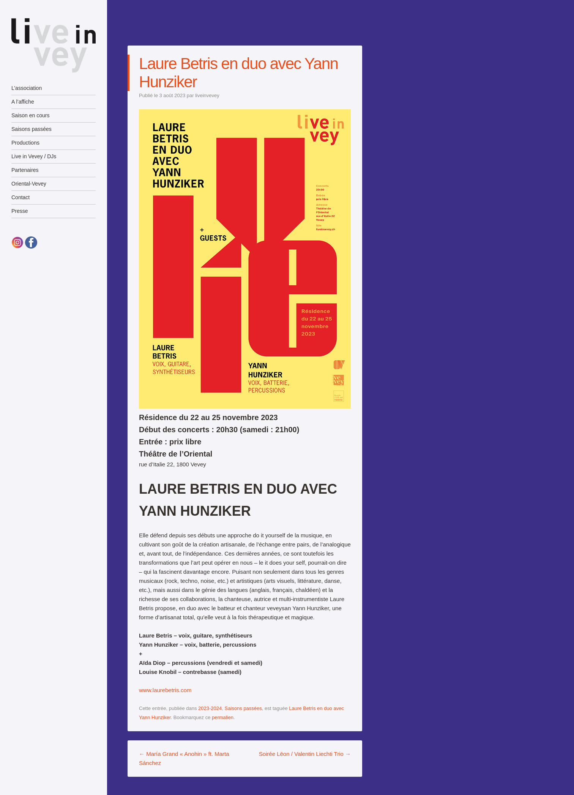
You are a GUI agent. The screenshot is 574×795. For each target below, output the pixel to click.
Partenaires (25, 170)
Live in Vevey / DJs (33, 156)
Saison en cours (30, 115)
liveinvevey (207, 95)
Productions (25, 143)
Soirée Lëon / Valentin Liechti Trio (305, 754)
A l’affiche (22, 102)
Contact (20, 197)
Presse (19, 211)
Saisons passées (31, 129)
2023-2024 (210, 708)
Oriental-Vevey (28, 184)
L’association (26, 88)
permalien (222, 717)
